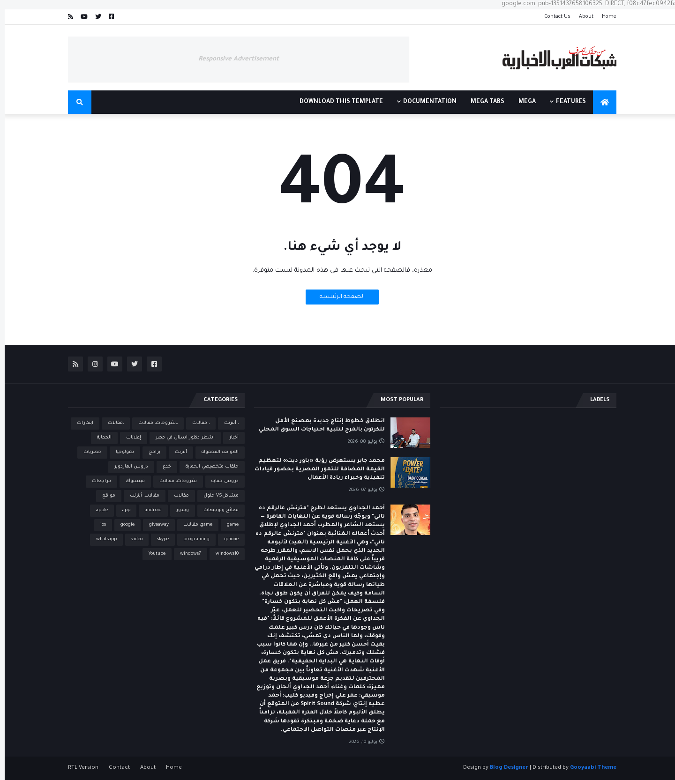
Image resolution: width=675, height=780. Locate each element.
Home (604, 17)
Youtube (152, 554)
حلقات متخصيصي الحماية (207, 466)
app (122, 510)
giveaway (154, 524)
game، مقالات (193, 524)
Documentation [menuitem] (425, 102)
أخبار (229, 437)
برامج (150, 452)
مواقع (104, 495)
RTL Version (78, 768)
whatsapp (101, 539)
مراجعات (96, 481)
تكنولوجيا (120, 452)
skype (158, 539)
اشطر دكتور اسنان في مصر (180, 437)
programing (192, 539)
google (123, 524)
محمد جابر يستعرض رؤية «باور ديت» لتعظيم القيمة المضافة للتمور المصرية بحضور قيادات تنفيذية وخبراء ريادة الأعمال (315, 469)
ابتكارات (80, 423)
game (228, 524)
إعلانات (128, 437)
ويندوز (178, 510)
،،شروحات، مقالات (153, 423)
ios (98, 524)
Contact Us (553, 17)
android (148, 510)
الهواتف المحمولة (215, 452)
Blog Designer (504, 768)
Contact (114, 768)
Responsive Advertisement (234, 59)
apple (97, 510)
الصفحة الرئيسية (337, 297)
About (581, 17)
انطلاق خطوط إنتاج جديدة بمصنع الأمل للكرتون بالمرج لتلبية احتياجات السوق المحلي (317, 425)
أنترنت (176, 452)
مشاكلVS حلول (216, 495)
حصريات (88, 452)
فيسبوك (130, 481)
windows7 (185, 554)
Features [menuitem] (566, 102)
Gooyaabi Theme (588, 768)
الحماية (99, 437)
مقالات (176, 495)
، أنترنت (226, 423)
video (132, 539)
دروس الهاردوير (126, 466)
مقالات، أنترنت (140, 495)
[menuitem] (600, 102)
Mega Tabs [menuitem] (483, 102)
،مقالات (111, 423)
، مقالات (196, 423)
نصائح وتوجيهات (216, 510)
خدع (162, 466)
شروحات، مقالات (173, 481)
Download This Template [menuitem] (336, 102)
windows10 (222, 554)
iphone (226, 539)
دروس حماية (220, 481)
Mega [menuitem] (522, 102)
